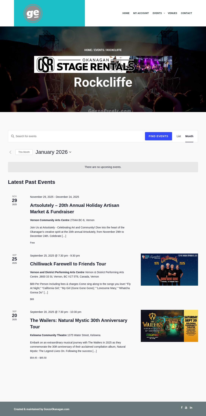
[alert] (103, 167)
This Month (24, 152)
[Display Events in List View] (179, 136)
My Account (141, 13)
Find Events (158, 136)
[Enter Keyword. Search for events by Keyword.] (76, 136)
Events (157, 13)
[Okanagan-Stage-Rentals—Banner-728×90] (103, 64)
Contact (186, 13)
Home (125, 13)
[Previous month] (10, 152)
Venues (172, 13)
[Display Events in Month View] (189, 136)
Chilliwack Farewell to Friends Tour (68, 263)
